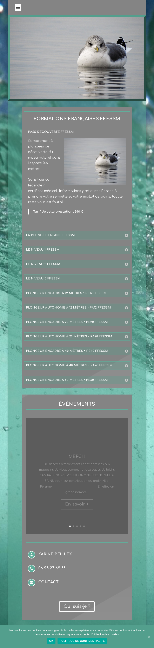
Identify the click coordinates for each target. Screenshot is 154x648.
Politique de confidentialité (82, 640)
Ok (51, 640)
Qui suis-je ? (77, 606)
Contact (48, 582)
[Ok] (149, 637)
